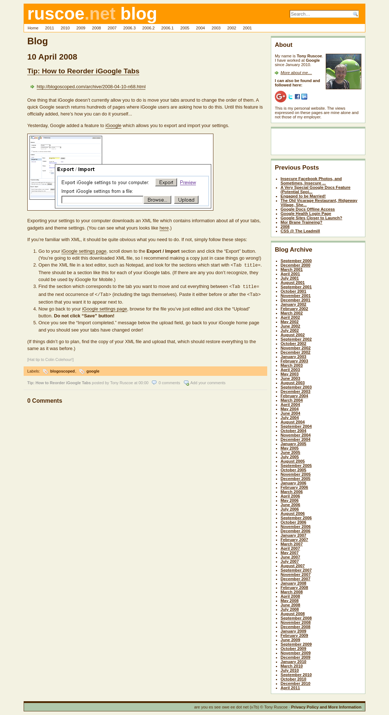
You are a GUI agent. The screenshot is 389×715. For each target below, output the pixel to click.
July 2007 (290, 561)
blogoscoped (62, 369)
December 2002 (295, 352)
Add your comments (208, 380)
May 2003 (290, 374)
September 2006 (296, 518)
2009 (80, 28)
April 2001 (290, 274)
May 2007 (290, 553)
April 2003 (290, 369)
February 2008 (294, 587)
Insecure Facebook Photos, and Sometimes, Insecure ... (311, 180)
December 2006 (295, 531)
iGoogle (113, 125)
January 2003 (293, 356)
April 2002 (290, 317)
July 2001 (290, 278)
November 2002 (296, 348)
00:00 (143, 380)
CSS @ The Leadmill (300, 231)
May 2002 (290, 322)
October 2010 (293, 679)
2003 (216, 28)
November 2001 (296, 295)
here (164, 228)
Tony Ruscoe (121, 380)
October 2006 (293, 522)
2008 (96, 28)
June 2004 (290, 413)
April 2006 (290, 496)
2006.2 (148, 28)
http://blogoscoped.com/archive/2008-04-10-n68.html (91, 86)
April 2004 (290, 404)
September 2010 (296, 675)
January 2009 (293, 631)
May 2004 (290, 409)
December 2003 (295, 391)
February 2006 (294, 487)
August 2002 (293, 335)
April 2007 (290, 548)
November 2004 (296, 435)
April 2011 (290, 688)
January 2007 (293, 535)
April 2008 (290, 596)
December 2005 (295, 478)
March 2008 (292, 592)
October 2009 (293, 648)
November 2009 (296, 653)
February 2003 (294, 361)
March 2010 (292, 666)
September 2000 (296, 261)
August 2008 (293, 614)
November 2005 (296, 474)
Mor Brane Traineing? (301, 222)
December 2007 (295, 579)
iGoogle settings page (84, 251)
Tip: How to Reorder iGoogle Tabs (83, 71)
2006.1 (167, 28)
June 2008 (290, 605)
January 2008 (293, 583)
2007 (112, 28)
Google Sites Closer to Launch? (311, 218)
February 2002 (294, 308)
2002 (231, 28)
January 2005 (293, 444)
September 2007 (296, 570)
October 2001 (293, 291)
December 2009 (295, 657)
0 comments (169, 380)
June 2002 (290, 326)
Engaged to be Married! (303, 196)
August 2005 (293, 461)
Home (33, 28)
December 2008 (295, 627)
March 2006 (292, 491)
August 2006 (293, 513)
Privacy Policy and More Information (326, 707)
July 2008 (290, 609)
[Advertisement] (317, 143)
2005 (184, 28)
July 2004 (290, 417)
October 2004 (293, 430)
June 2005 (290, 452)
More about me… (296, 72)
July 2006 (290, 509)
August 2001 (293, 282)
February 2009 (294, 635)
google (93, 369)
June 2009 (290, 640)
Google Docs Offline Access (308, 209)
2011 (49, 28)
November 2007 (296, 574)
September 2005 (296, 465)
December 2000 (295, 265)
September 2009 (296, 644)
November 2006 (296, 526)
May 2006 (290, 500)
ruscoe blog (92, 13)
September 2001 (296, 287)
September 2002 (296, 339)
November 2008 (296, 622)
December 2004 (295, 439)
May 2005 (290, 448)
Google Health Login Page (306, 213)
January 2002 (293, 304)
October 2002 (293, 343)
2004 (200, 28)
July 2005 (290, 457)
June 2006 (290, 505)
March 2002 (292, 313)
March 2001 (292, 269)
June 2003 (290, 378)
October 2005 (293, 470)
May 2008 (290, 600)
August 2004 (293, 422)
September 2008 (296, 618)
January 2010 (293, 661)
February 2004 (294, 396)
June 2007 (290, 557)
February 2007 (294, 539)
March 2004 (292, 400)
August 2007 (293, 566)
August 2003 (293, 383)
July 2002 (290, 330)
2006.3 (129, 28)
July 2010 (290, 670)
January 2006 (293, 483)
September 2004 (296, 426)
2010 (65, 28)
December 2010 (295, 683)
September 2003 (296, 387)
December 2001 (295, 300)
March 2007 (292, 544)
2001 (247, 28)
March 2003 (292, 365)
